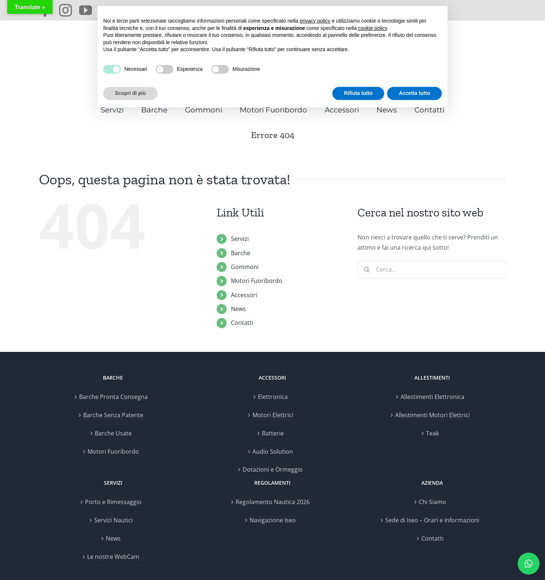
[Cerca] (366, 269)
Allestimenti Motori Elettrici (432, 415)
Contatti (242, 323)
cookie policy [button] (372, 28)
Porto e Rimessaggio (113, 502)
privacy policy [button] (315, 21)
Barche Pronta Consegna (113, 397)
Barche (240, 253)
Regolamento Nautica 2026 (273, 502)
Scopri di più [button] (130, 93)
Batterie (273, 433)
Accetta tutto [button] (414, 93)
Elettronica (273, 397)
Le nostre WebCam (113, 557)
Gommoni (245, 267)
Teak (432, 433)
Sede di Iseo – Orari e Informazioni (432, 520)
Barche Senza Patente (113, 415)
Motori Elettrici (272, 415)
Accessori (244, 295)
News (238, 309)
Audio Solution (272, 452)
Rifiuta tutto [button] (358, 93)
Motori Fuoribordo (256, 281)
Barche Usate (113, 433)
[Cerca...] (431, 269)
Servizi (240, 239)
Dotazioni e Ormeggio (273, 469)
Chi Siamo (432, 502)
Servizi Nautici (113, 520)
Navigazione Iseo (273, 520)
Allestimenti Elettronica (432, 397)
